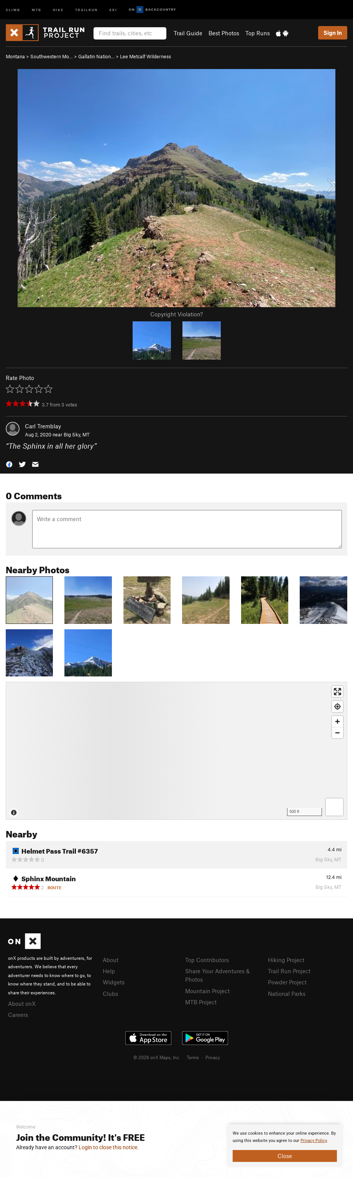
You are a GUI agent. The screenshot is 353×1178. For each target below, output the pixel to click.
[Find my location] (337, 706)
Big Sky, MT (77, 434)
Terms (193, 1057)
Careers (18, 1014)
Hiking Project (286, 959)
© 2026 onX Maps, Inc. (156, 1057)
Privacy (212, 1057)
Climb (13, 9)
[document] (285, 1146)
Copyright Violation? (176, 314)
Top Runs (257, 33)
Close (284, 1155)
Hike (58, 9)
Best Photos (224, 33)
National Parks (286, 993)
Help (109, 970)
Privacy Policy (313, 1140)
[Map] (176, 750)
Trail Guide (188, 33)
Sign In (332, 32)
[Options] (334, 807)
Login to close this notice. (109, 1147)
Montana (15, 56)
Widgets (114, 982)
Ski (113, 9)
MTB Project (201, 1002)
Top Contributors (207, 959)
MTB (36, 9)
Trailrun (86, 9)
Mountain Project (207, 990)
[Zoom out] (337, 732)
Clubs (110, 993)
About (110, 959)
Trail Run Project (289, 970)
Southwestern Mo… (51, 56)
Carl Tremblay (43, 426)
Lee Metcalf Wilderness (145, 56)
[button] (9, 463)
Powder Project (287, 982)
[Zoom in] (337, 721)
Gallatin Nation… (96, 56)
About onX (22, 1003)
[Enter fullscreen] (337, 691)
